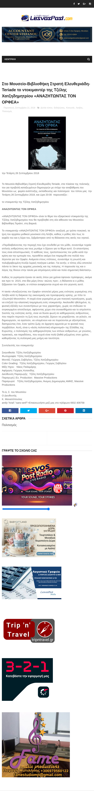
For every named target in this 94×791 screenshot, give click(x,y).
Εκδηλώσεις (59, 108)
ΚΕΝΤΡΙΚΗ (10, 59)
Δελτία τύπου (47, 108)
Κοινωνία (70, 108)
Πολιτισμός (7, 112)
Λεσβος (79, 108)
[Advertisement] (41, 47)
